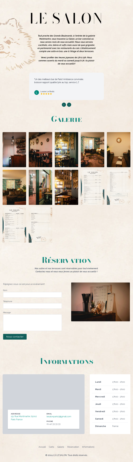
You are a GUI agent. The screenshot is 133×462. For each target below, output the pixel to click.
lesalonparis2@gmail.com (59, 416)
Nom (5, 290)
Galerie (60, 447)
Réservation (73, 447)
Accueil (42, 447)
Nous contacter (15, 336)
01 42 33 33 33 (53, 424)
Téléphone (7, 301)
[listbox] (66, 86)
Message (7, 312)
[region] (66, 89)
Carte (51, 447)
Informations (88, 447)
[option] (66, 86)
